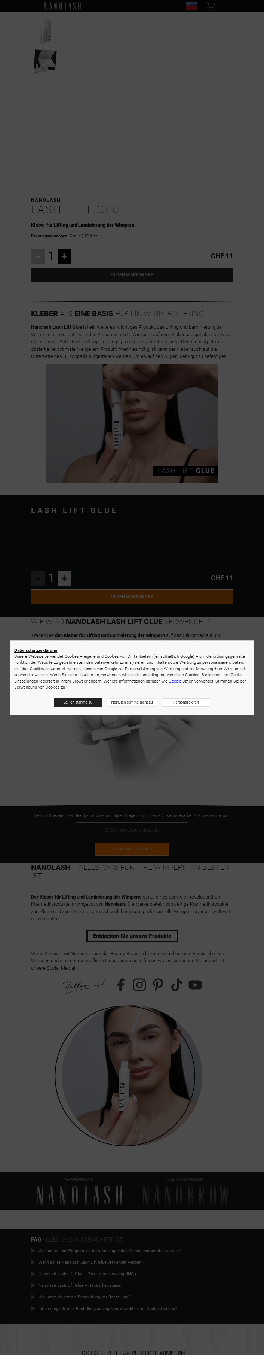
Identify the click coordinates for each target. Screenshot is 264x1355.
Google (175, 681)
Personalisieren (186, 702)
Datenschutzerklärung (36, 650)
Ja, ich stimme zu (78, 702)
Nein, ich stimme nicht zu (132, 702)
